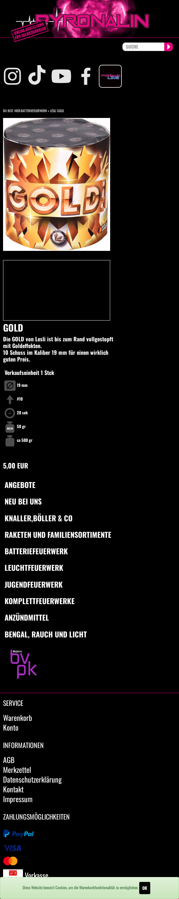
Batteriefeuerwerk (34, 110)
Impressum (17, 799)
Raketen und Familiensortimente (58, 534)
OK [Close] (144, 888)
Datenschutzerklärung (32, 779)
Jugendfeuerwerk (34, 584)
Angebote (20, 484)
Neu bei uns (23, 501)
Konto (10, 727)
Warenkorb (17, 717)
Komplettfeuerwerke (40, 600)
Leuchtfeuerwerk (34, 567)
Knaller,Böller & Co (39, 517)
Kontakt (13, 789)
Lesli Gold (57, 110)
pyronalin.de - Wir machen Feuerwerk (89, 19)
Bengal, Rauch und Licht (46, 634)
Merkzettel (17, 769)
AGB (9, 760)
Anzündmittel (27, 617)
